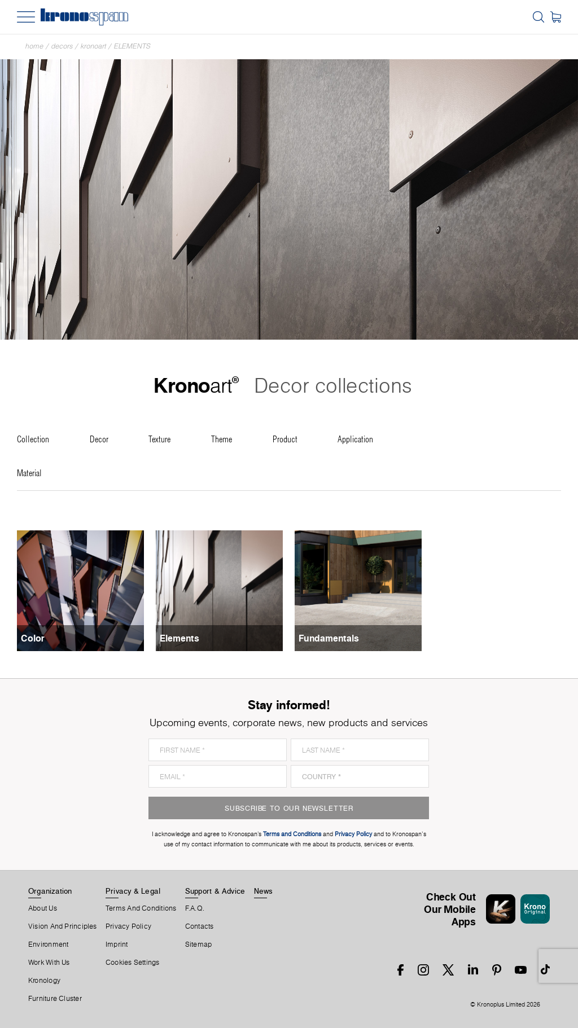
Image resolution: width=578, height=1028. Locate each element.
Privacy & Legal (133, 891)
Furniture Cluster (55, 998)
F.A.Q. (194, 908)
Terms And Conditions (141, 908)
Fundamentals (329, 638)
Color (33, 638)
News (263, 891)
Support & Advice (215, 891)
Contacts (199, 926)
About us (42, 908)
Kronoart (93, 46)
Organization (50, 891)
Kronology (44, 980)
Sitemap (198, 944)
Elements (132, 46)
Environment (48, 944)
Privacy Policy (128, 926)
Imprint (117, 944)
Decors (62, 46)
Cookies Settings (133, 962)
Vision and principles (62, 926)
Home (34, 46)
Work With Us (49, 962)
